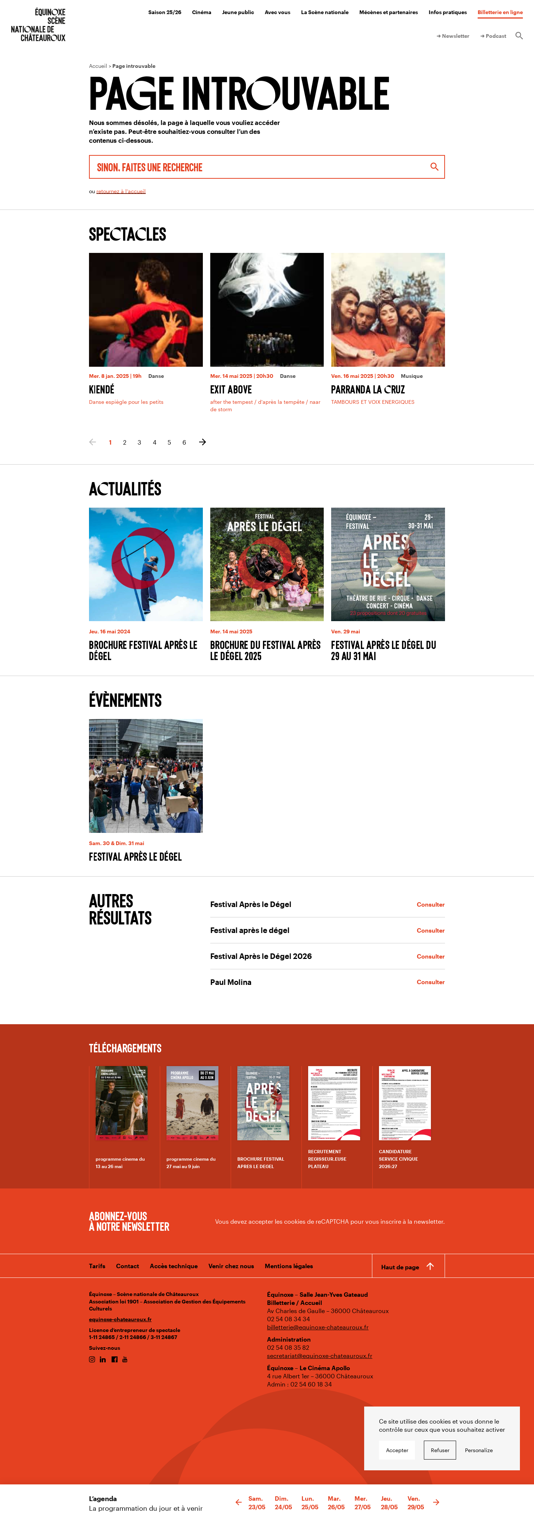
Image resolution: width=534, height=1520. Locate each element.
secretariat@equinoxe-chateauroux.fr (319, 1355)
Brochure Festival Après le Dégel (143, 650)
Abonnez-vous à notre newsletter (129, 1221)
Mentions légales (289, 1265)
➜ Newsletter (452, 36)
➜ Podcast (493, 36)
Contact (127, 1265)
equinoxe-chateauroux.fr (120, 1319)
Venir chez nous (231, 1265)
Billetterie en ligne (500, 12)
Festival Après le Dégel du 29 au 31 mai (383, 650)
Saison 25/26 (164, 12)
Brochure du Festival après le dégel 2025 (265, 650)
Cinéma (201, 12)
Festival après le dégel (135, 856)
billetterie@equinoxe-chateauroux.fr (318, 1327)
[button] (238, 1502)
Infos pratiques (448, 12)
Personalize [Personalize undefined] (479, 1450)
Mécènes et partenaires (388, 12)
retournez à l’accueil (121, 191)
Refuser (440, 1450)
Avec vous (277, 12)
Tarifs (97, 1265)
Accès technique (174, 1265)
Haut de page (400, 1266)
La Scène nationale (325, 12)
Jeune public (238, 12)
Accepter (397, 1450)
